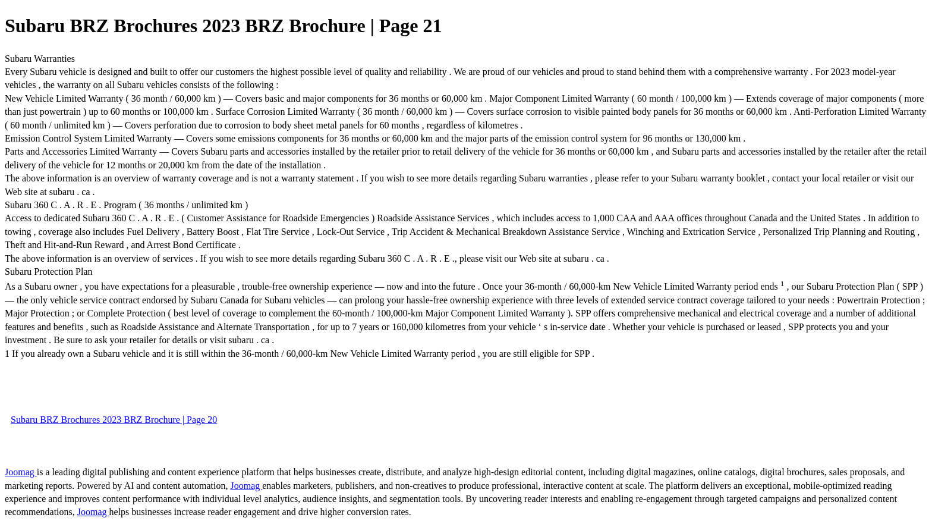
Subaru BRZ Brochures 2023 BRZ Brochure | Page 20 (114, 420)
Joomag (21, 472)
